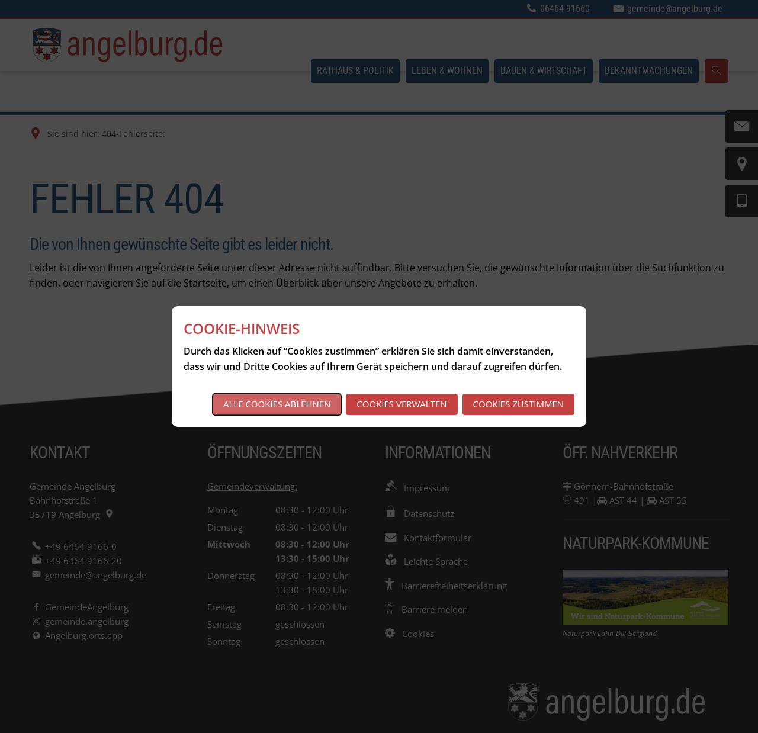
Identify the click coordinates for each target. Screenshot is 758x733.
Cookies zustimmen (518, 404)
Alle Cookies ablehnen (276, 404)
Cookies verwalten (401, 404)
